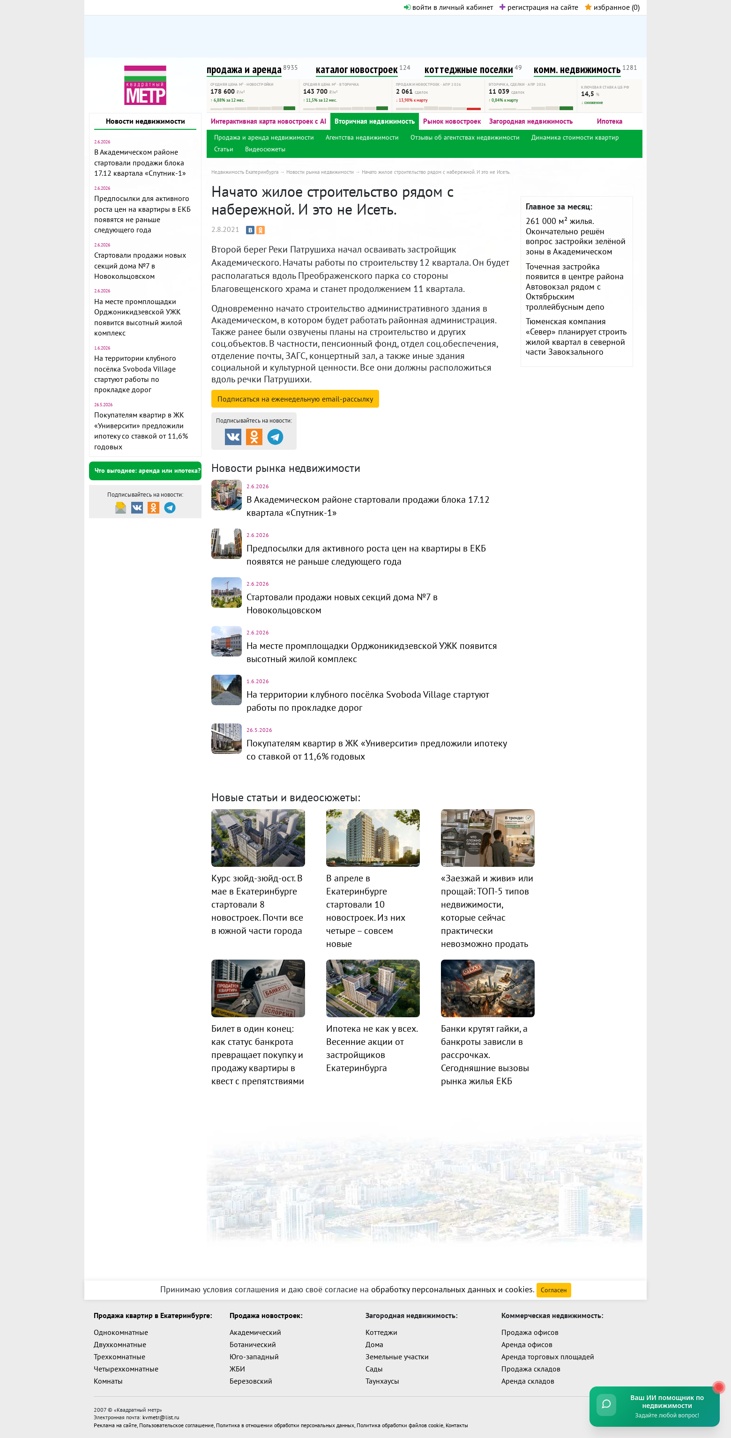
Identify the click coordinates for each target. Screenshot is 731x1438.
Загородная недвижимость (531, 121)
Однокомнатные (121, 1332)
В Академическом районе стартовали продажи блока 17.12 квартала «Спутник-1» (140, 162)
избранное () (612, 7)
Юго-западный (254, 1356)
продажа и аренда (244, 69)
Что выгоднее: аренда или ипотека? (148, 470)
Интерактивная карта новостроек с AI (268, 121)
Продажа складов (530, 1368)
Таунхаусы (382, 1381)
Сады (374, 1368)
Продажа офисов (530, 1332)
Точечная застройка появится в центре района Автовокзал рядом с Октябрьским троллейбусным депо (575, 286)
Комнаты (108, 1381)
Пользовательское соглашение (176, 1424)
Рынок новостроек (452, 121)
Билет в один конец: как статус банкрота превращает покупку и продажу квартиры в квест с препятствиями (257, 1054)
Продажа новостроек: (266, 1315)
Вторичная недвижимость (375, 121)
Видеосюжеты (265, 149)
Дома (374, 1344)
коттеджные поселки (469, 69)
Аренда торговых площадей (547, 1356)
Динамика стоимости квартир (575, 137)
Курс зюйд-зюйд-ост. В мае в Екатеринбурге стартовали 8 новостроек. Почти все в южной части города (257, 904)
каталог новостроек (357, 69)
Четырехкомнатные (126, 1368)
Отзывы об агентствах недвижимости (465, 137)
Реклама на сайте (115, 1424)
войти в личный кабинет (448, 7)
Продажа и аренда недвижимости (264, 137)
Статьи (223, 149)
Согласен (554, 1290)
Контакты (457, 1424)
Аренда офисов (526, 1344)
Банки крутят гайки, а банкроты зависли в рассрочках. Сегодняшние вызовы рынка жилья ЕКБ (485, 1054)
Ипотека (609, 121)
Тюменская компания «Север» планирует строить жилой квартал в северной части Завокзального (576, 336)
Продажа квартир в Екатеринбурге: (153, 1315)
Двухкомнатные (120, 1344)
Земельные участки (397, 1356)
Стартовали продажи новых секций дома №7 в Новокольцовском (140, 265)
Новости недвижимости (145, 121)
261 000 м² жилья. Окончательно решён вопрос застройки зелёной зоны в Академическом (576, 236)
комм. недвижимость (577, 69)
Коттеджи (381, 1332)
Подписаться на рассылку (295, 398)
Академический (255, 1332)
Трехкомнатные (119, 1356)
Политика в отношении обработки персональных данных (285, 1424)
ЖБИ (237, 1368)
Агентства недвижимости (362, 137)
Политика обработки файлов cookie (400, 1424)
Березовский (251, 1381)
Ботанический (253, 1344)
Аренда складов (527, 1381)
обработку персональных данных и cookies (452, 1289)
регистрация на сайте (539, 7)
